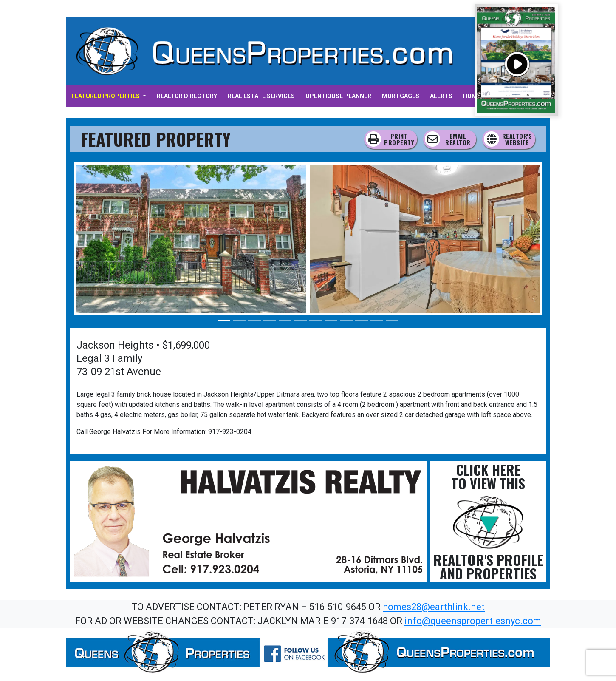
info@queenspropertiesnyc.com (472, 621)
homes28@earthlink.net (434, 607)
